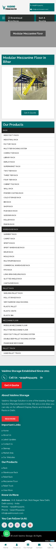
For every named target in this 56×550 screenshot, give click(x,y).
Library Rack (9, 157)
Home (5, 431)
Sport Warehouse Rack (14, 248)
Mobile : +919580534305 (13, 506)
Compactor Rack (11, 153)
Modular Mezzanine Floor (15, 325)
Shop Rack (8, 206)
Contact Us (7, 444)
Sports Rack (9, 243)
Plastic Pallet (10, 307)
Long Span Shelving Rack (15, 274)
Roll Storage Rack (12, 298)
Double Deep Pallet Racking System (19, 339)
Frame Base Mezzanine (13, 343)
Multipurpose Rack (12, 261)
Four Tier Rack (10, 180)
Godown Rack (10, 215)
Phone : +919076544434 (13, 510)
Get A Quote (30, 113)
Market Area (7, 453)
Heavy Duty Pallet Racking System (19, 334)
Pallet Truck (9, 348)
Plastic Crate (10, 311)
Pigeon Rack (9, 224)
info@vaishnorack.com (39, 9)
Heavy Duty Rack (11, 135)
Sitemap (6, 448)
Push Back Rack (11, 211)
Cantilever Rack (11, 283)
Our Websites (8, 457)
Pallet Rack (8, 288)
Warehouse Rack (10, 229)
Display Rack (9, 162)
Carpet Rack (9, 239)
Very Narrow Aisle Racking (16, 302)
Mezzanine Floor (10, 321)
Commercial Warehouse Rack (17, 265)
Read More (10, 419)
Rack (5, 130)
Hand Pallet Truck (12, 353)
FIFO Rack (8, 270)
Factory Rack (10, 144)
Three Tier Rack (11, 175)
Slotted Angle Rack (13, 279)
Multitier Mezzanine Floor (16, 330)
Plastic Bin (8, 315)
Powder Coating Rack (13, 193)
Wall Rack (8, 189)
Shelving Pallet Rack (13, 293)
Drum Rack (8, 252)
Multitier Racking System (15, 149)
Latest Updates (9, 439)
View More (7, 490)
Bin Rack (7, 202)
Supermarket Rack (12, 166)
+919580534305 (36, 5)
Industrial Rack (11, 140)
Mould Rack (9, 256)
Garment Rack (10, 234)
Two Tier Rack (10, 171)
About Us (6, 435)
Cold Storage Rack (12, 198)
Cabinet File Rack (11, 184)
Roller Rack (9, 220)
